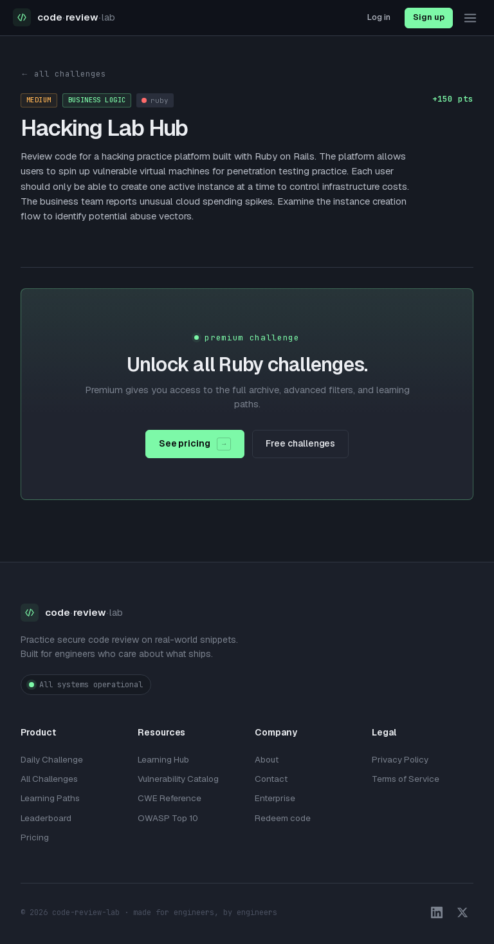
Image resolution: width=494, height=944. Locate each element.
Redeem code (283, 818)
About (267, 759)
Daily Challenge (52, 759)
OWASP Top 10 (168, 818)
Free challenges (300, 443)
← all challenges (63, 73)
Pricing (35, 837)
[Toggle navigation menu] (470, 18)
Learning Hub (163, 759)
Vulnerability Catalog (178, 778)
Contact (271, 778)
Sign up (428, 17)
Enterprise (275, 798)
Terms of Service (405, 778)
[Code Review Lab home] (64, 17)
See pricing (195, 444)
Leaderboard (46, 818)
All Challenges (49, 778)
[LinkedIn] (437, 912)
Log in (378, 17)
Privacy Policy (400, 759)
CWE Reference (169, 798)
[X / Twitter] (462, 912)
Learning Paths (50, 798)
